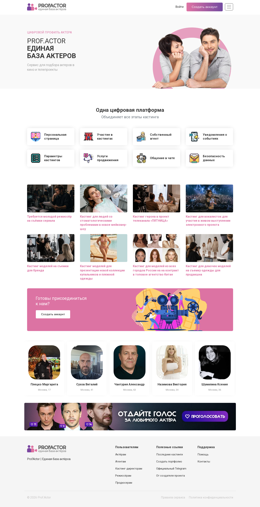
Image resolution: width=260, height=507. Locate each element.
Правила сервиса (173, 497)
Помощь (203, 454)
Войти (179, 7)
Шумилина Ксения (215, 384)
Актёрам (120, 454)
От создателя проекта (170, 475)
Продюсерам (123, 482)
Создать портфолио (169, 461)
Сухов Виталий (86, 384)
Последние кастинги (169, 454)
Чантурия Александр (129, 384)
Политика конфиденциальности (211, 497)
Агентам (120, 461)
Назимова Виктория (172, 384)
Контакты (203, 461)
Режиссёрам (123, 475)
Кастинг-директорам (128, 468)
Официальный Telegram (171, 468)
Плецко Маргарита (44, 384)
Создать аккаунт (205, 7)
